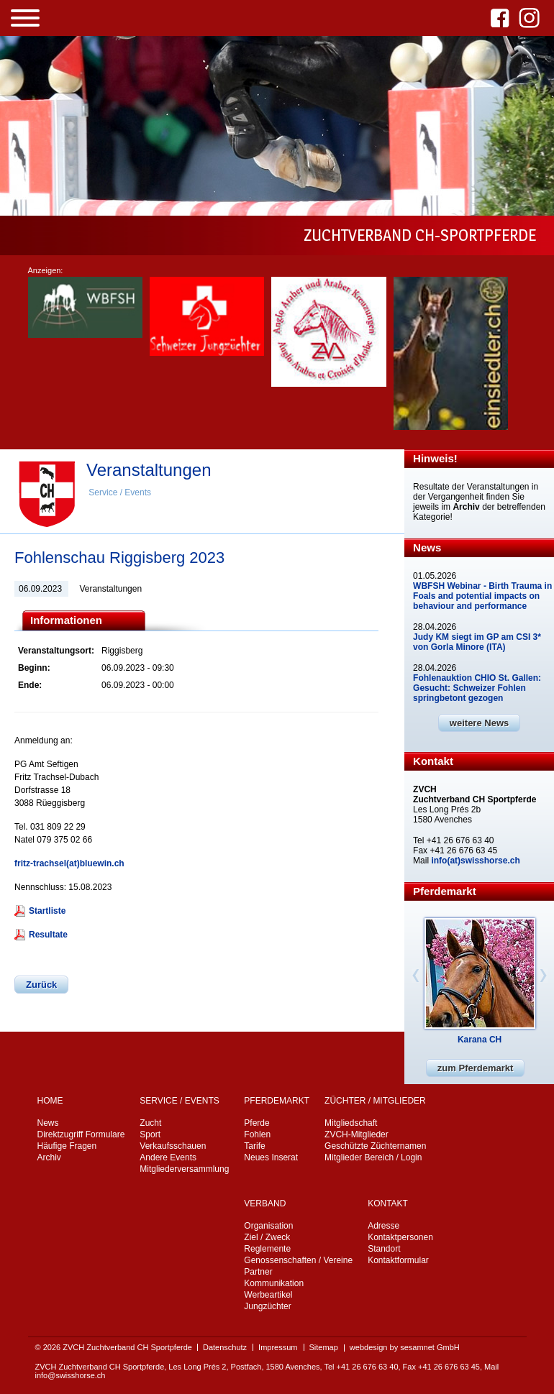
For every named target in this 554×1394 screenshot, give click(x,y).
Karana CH (479, 1040)
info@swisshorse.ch (70, 1375)
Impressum (277, 1347)
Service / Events (119, 492)
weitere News (479, 722)
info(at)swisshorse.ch (475, 861)
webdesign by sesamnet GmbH (405, 1347)
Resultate (48, 935)
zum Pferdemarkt (475, 1068)
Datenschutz (225, 1347)
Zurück (41, 984)
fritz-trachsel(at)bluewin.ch (69, 863)
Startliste (47, 911)
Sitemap (323, 1347)
